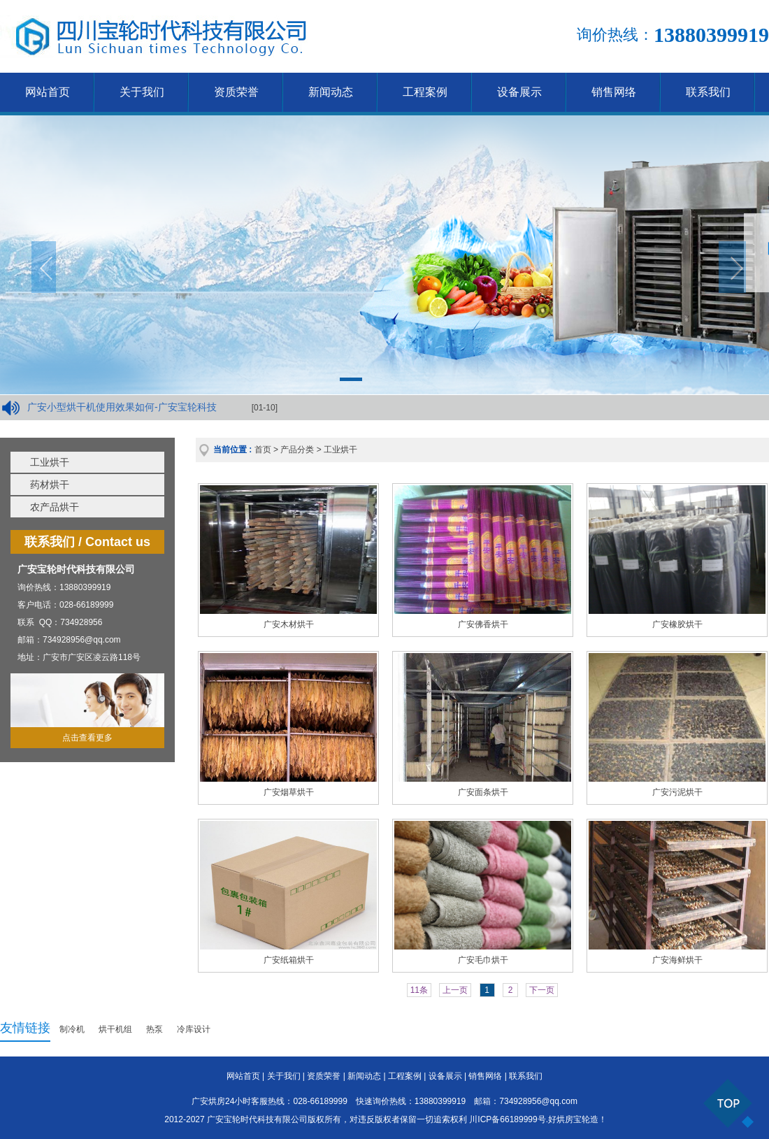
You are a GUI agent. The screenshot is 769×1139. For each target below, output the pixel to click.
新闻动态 (330, 92)
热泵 (154, 1029)
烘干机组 (115, 1029)
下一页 (541, 990)
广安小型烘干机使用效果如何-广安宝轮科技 (122, 407)
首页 (262, 449)
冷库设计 (193, 1029)
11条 (419, 990)
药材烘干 (49, 484)
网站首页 (47, 92)
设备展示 (519, 92)
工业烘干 (49, 462)
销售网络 (613, 92)
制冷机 (72, 1029)
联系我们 (708, 92)
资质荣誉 (236, 92)
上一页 (455, 990)
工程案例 (425, 92)
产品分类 (297, 449)
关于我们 (142, 92)
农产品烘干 (54, 507)
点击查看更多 (87, 738)
